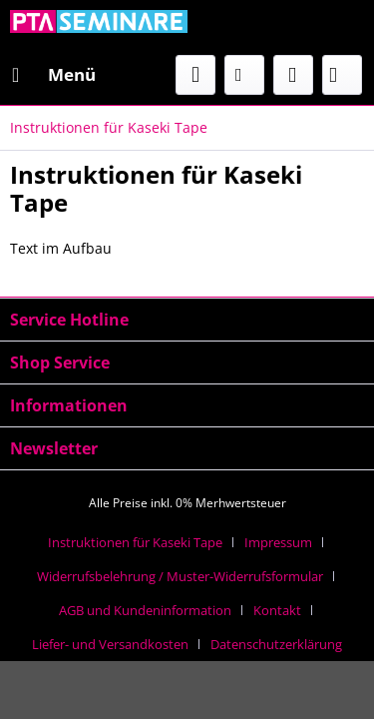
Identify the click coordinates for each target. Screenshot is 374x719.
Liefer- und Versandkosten (110, 644)
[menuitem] (53, 75)
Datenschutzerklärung (276, 644)
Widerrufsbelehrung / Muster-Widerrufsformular (180, 576)
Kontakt (277, 610)
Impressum (278, 542)
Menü (54, 72)
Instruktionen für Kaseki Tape (135, 542)
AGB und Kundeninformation (145, 610)
